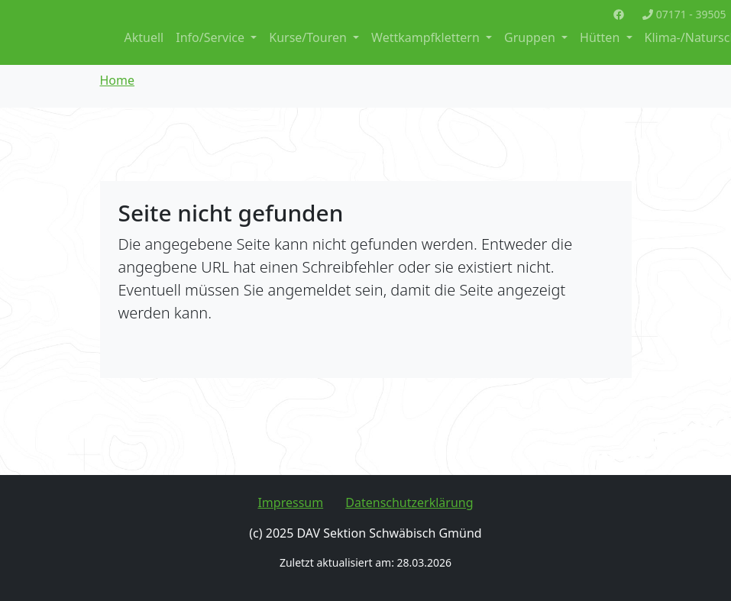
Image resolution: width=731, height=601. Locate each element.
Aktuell (144, 37)
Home (117, 80)
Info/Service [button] (211, 37)
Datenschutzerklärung (409, 502)
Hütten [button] (601, 37)
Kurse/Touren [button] (309, 37)
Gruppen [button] (531, 37)
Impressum (290, 502)
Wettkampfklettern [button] (427, 37)
